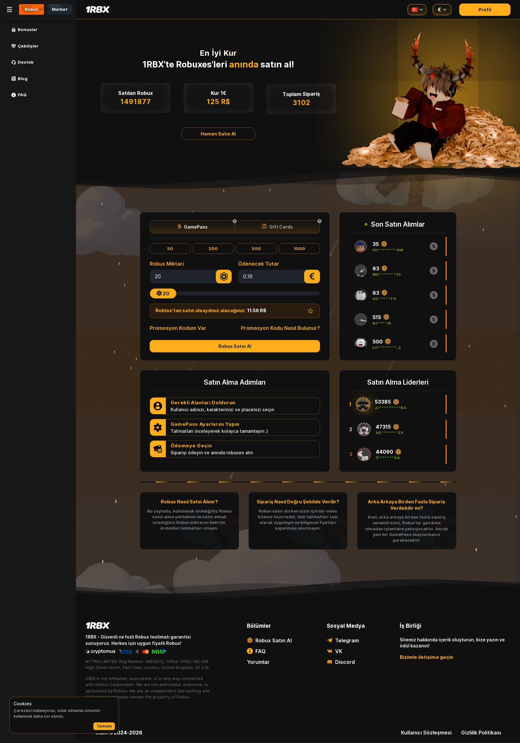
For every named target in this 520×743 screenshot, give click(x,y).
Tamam (104, 726)
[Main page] (97, 9)
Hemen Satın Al (218, 133)
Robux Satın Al (234, 346)
